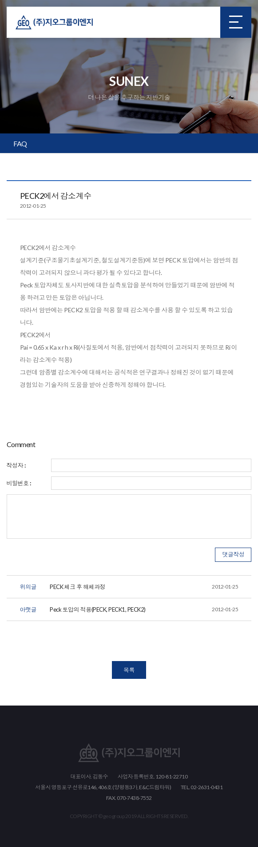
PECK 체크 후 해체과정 (144, 586)
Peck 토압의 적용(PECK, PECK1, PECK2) (144, 609)
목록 (129, 670)
